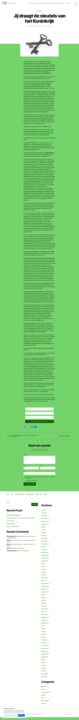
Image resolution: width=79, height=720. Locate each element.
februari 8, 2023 (39, 27)
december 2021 (45, 617)
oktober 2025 (45, 527)
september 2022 (45, 594)
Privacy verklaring (27, 716)
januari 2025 (44, 541)
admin (32, 27)
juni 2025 (43, 530)
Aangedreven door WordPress (39, 716)
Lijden (43, 700)
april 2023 (44, 575)
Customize (7, 715)
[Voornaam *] (39, 410)
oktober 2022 (45, 592)
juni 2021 (43, 631)
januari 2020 (44, 679)
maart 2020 (44, 673)
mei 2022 (43, 603)
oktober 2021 (44, 623)
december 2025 (45, 521)
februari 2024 (45, 555)
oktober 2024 (45, 544)
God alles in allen (11, 525)
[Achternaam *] (39, 415)
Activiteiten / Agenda (42, 4)
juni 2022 (43, 600)
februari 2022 (45, 611)
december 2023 (45, 558)
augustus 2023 (45, 563)
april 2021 (44, 637)
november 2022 (45, 589)
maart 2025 (44, 538)
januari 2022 (44, 614)
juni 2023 (43, 569)
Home (30, 4)
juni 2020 (43, 665)
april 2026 (44, 513)
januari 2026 (44, 518)
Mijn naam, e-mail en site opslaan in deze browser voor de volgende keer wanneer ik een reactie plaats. (40, 480)
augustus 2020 (45, 659)
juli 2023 (43, 566)
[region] (14, 712)
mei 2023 (43, 572)
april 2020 (44, 671)
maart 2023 (44, 577)
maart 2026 (44, 515)
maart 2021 (44, 640)
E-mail (41, 468)
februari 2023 (45, 580)
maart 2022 (44, 609)
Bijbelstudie (44, 689)
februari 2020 (45, 676)
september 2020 (45, 657)
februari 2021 (45, 642)
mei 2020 (43, 668)
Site (24, 474)
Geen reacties (49, 27)
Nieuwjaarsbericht (12, 528)
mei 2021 (43, 634)
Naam (25, 468)
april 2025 (44, 535)
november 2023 (45, 561)
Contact (68, 4)
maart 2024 (44, 552)
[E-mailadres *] (39, 419)
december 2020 (45, 648)
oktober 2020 (45, 654)
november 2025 (45, 524)
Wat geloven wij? (53, 4)
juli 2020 (43, 662)
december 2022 (45, 586)
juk (26, 322)
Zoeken (8, 504)
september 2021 (45, 625)
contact (41, 393)
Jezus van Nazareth (46, 695)
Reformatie (44, 706)
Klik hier (26, 396)
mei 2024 (43, 549)
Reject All (14, 715)
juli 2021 (43, 628)
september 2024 (45, 546)
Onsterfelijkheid (45, 703)
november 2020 (45, 651)
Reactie (25, 457)
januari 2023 (44, 583)
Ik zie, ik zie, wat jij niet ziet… (14, 531)
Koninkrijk (39, 12)
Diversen (43, 692)
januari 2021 (44, 645)
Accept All (21, 715)
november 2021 (45, 620)
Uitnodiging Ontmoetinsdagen (15, 518)
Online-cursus (61, 4)
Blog (34, 4)
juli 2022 (43, 597)
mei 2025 (43, 532)
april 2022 (44, 606)
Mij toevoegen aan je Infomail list (31, 483)
